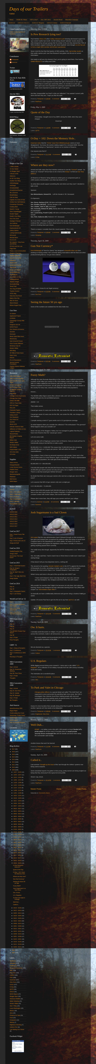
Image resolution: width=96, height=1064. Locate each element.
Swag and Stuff (14, 543)
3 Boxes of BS (14, 173)
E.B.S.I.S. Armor (52, 23)
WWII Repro (13, 481)
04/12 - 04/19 (18, 910)
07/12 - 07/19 (18, 834)
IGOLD (12, 991)
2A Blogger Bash (15, 171)
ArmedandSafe (14, 188)
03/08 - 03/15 (18, 923)
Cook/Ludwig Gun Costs (17, 713)
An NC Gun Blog (15, 178)
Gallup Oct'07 (14, 415)
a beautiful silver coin (71, 250)
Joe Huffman (13, 223)
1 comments (55, 232)
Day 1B (12, 589)
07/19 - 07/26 (18, 832)
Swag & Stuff (14, 553)
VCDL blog (13, 293)
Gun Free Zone (14, 218)
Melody (12, 1022)
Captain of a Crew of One (17, 199)
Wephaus (12, 476)
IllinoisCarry (13, 338)
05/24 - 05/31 (18, 852)
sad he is (71, 600)
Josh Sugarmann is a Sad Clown (49, 512)
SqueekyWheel (14, 279)
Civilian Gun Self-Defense (17, 202)
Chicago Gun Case (15, 398)
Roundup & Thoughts (16, 656)
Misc (36, 679)
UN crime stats (14, 452)
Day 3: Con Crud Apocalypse (15, 609)
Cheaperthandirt (14, 465)
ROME (37, 729)
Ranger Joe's (14, 472)
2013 (13, 759)
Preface (12, 489)
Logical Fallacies (15, 431)
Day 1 (11, 602)
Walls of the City (14, 298)
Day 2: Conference (15, 650)
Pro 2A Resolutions (15, 360)
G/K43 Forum (14, 327)
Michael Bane (14, 237)
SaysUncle (13, 267)
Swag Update (14, 578)
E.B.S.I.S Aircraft (65, 23)
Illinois (14, 1048)
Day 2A (12, 629)
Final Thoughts (14, 640)
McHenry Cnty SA (15, 346)
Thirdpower (40, 98)
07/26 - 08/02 (18, 829)
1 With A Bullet (14, 166)
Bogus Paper (14, 710)
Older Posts (81, 789)
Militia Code (13, 440)
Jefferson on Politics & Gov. (18, 429)
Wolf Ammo (13, 479)
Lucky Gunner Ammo (16, 467)
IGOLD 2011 (13, 516)
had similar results (75, 51)
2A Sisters (13, 313)
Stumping (38, 235)
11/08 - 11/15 (18, 790)
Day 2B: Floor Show (16, 673)
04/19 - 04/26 (18, 908)
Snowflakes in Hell (15, 277)
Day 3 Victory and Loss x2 (17, 540)
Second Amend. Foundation (14, 363)
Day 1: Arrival (14, 667)
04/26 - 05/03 (18, 863)
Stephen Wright (14, 281)
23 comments (55, 502)
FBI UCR (12, 408)
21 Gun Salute (14, 169)
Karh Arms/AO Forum (16, 341)
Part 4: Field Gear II (16, 499)
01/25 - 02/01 (18, 939)
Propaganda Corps (15, 504)
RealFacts (38, 101)
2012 (13, 762)
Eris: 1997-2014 (46, 19)
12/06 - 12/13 (18, 780)
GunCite (12, 331)
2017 (13, 749)
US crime (12, 454)
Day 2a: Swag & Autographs (14, 568)
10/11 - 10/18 (18, 801)
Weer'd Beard (14, 303)
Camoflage (13, 393)
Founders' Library (15, 412)
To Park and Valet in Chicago (47, 687)
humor (12, 984)
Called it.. (36, 759)
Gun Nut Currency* (42, 245)
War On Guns (14, 300)
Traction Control (14, 291)
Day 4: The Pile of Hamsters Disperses (16, 612)
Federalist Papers (15, 410)
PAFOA (12, 357)
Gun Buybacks (14, 417)
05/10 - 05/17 (18, 858)
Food (11, 1017)
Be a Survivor (14, 192)
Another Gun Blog (15, 180)
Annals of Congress (16, 385)
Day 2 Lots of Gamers (16, 538)
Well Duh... (37, 724)
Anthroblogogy (14, 183)
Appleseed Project (15, 316)
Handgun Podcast (15, 221)
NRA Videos (13, 447)
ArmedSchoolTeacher (16, 190)
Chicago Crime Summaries (18, 396)
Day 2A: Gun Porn (15, 690)
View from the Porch (16, 296)
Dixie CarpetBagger (16, 211)
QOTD (37, 130)
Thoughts (12, 678)
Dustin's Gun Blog (15, 216)
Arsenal (74, 169)
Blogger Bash (14, 996)
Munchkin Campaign (71, 19)
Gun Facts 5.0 (14, 419)
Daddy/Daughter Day (16, 551)
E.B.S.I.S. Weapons (38, 23)
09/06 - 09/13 (18, 813)
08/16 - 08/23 (18, 821)
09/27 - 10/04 (18, 806)
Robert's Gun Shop (15, 258)
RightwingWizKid (15, 255)
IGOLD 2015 (13, 523)
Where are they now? (43, 165)
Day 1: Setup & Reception (17, 648)
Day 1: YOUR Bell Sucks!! (17, 565)
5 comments (55, 291)
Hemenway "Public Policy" (17, 715)
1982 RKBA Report (15, 376)
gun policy (15, 1047)
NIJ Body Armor (14, 445)
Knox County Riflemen (16, 343)
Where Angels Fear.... (16, 305)
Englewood (38, 714)
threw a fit (42, 39)
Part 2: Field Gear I (15, 494)
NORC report (14, 720)
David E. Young (14, 209)
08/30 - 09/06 (18, 816)
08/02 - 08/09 (18, 826)
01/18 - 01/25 (18, 941)
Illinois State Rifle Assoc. (17, 336)
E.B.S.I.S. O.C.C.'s (23, 23)
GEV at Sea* (34, 19)
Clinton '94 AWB (14, 400)
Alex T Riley (13, 1006)
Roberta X (13, 260)
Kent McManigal (36, 250)
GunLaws (12, 334)
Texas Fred (13, 286)
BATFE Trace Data (15, 387)
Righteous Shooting (16, 1024)
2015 (13, 754)
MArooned (13, 235)
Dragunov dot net (15, 324)
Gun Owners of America (17, 329)
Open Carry (13, 355)
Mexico (12, 1010)
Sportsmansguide (15, 474)
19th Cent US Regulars (17, 378)
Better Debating (14, 1001)
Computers (13, 1020)
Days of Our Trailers (17, 1044)
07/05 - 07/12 (18, 837)
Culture (37, 653)
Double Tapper (14, 214)
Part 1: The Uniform (16, 492)
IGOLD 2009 (13, 512)
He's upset (34, 537)
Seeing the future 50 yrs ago (46, 302)
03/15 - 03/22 (18, 921)
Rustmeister (13, 262)
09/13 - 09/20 (18, 811)
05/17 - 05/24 (18, 855)
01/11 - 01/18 (18, 944)
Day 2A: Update (14, 693)
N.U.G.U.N (13, 240)
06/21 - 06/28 (18, 842)
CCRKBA (12, 318)
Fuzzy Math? (38, 374)
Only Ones (46, 714)
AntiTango (13, 185)
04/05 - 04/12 (18, 913)
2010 (13, 767)
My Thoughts (14, 700)
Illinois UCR (13, 424)
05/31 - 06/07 (18, 850)
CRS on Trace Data (15, 403)
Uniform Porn (14, 1027)
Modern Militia (14, 348)
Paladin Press (14, 469)
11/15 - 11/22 (18, 787)
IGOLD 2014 (13, 521)
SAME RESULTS (36, 61)
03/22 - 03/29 (18, 918)
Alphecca (12, 176)
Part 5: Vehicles (14, 501)
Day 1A (12, 586)
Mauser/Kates (14, 433)
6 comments (56, 154)
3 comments (55, 128)
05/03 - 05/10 (18, 860)
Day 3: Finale (14, 637)
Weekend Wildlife (15, 998)
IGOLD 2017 (13, 526)
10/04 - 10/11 (18, 803)
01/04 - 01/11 (18, 947)
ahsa (11, 1013)
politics (19, 1047)
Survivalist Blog (14, 284)
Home (11, 19)
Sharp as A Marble (15, 270)
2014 (13, 757)
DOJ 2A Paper (14, 405)
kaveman (40, 502)
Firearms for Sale (15, 1015)
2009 (13, 770)
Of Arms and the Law (16, 246)
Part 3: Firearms (14, 496)
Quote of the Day (40, 112)
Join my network (18, 1051)
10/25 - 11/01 (18, 795)
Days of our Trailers (28, 8)
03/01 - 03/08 (18, 926)
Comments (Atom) (44, 793)
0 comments (56, 677)
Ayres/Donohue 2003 (16, 708)
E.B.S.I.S (12, 23)
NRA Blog (13, 350)
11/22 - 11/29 (18, 785)
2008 (13, 950)
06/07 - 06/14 (18, 847)
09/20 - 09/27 (18, 808)
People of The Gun (15, 253)
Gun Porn (38, 294)
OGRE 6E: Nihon (21, 19)
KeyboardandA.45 (15, 228)
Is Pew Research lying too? (46, 34)
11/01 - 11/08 (18, 793)
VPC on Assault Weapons (17, 722)
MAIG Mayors (14, 994)
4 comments (55, 98)
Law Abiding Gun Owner (17, 1029)
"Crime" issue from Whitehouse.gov (58, 143)
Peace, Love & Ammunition (18, 251)
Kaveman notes (36, 143)
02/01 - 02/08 (18, 936)
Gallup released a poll (57, 39)
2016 (13, 751)
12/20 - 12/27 (18, 775)
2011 (13, 764)
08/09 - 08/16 (18, 824)
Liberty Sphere (14, 230)
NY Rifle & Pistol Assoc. (17, 353)
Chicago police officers (42, 692)
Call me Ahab (14, 197)
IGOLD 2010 (13, 514)
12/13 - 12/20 (18, 777)
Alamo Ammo (14, 462)
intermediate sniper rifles (47, 589)
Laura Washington (15, 1008)
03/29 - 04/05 (18, 915)
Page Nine (13, 248)
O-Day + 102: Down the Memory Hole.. (53, 138)
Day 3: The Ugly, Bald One (18, 576)
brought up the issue (47, 764)
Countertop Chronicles (16, 204)
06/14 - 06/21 (18, 845)
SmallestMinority (15, 272)
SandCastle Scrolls (15, 265)
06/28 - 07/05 (18, 839)
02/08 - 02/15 (18, 934)
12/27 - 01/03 (18, 772)
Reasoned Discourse (16, 968)
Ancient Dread (58, 19)
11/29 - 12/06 (18, 782)
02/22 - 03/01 (18, 928)
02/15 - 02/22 (18, 931)
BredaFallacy (14, 195)
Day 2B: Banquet (15, 695)
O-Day (37, 157)
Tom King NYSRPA (15, 288)
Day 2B (12, 635)
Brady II (67, 171)
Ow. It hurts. (38, 627)
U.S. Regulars (38, 660)
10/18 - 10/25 (18, 798)
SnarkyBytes (13, 274)
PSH (11, 977)
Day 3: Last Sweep (15, 593)
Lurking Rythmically (15, 233)
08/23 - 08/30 (18, 819)
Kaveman (38, 504)
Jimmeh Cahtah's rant (55, 566)
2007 (13, 952)
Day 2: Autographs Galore (17, 591)
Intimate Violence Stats (17, 426)
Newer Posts (36, 789)
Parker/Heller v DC (15, 449)
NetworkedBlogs (16, 1040)
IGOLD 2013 (13, 519)
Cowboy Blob (14, 206)
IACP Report (13, 718)
